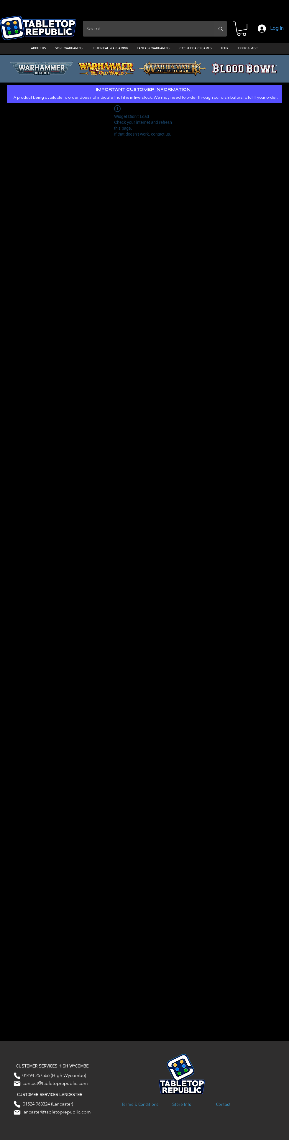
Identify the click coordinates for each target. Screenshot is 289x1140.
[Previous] (31, 68)
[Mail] (17, 1084)
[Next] (258, 68)
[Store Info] (182, 1105)
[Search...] (144, 29)
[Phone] (17, 1076)
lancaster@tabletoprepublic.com (56, 1112)
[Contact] (223, 1105)
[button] (241, 29)
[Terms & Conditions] (140, 1105)
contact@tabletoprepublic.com (55, 1083)
